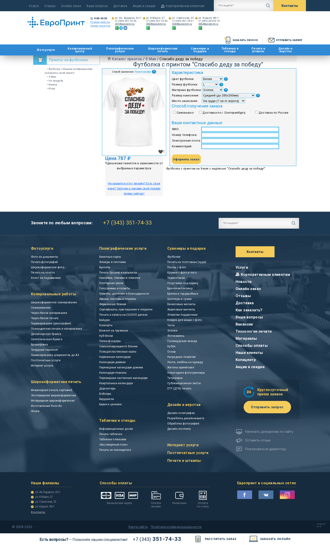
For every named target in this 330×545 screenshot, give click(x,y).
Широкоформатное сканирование (54, 302)
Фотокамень (175, 335)
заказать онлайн (270, 539)
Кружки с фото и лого (182, 272)
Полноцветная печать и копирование (56, 328)
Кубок (171, 346)
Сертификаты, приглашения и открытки (126, 309)
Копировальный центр (80, 50)
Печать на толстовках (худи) (186, 262)
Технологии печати (254, 331)
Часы (171, 325)
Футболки (173, 256)
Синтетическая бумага (46, 339)
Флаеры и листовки (112, 262)
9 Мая (51, 76)
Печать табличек (110, 434)
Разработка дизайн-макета (185, 418)
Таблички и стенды (230, 50)
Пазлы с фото (176, 267)
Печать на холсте (43, 272)
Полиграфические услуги (120, 50)
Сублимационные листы (184, 383)
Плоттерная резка (111, 283)
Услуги (34, 6)
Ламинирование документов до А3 (55, 355)
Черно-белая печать (44, 318)
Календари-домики (112, 362)
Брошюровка (39, 344)
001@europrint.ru (125, 24)
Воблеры (105, 393)
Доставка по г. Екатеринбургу (224, 112)
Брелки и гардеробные (182, 293)
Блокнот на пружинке (113, 330)
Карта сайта (138, 527)
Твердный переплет (44, 349)
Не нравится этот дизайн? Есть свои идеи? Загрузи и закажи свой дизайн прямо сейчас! (134, 188)
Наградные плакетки (181, 357)
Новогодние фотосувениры (186, 372)
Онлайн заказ (71, 6)
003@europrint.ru (182, 24)
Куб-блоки (106, 335)
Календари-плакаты (113, 372)
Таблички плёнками (112, 439)
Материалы (246, 338)
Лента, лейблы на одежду (185, 362)
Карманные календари (115, 357)
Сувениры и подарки (200, 50)
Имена (52, 84)
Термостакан (176, 277)
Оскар (171, 351)
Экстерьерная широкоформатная (53, 395)
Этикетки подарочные (182, 314)
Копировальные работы (53, 294)
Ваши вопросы (97, 6)
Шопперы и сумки (179, 299)
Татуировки (175, 378)
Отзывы (50, 6)
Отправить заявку (284, 40)
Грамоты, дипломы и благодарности (124, 293)
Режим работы (100, 22)
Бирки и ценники (110, 404)
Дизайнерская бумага (46, 334)
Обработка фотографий (183, 423)
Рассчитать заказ (214, 539)
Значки (172, 330)
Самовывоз (185, 112)
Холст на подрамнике (46, 277)
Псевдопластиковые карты (118, 351)
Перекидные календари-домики (121, 367)
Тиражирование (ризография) (51, 323)
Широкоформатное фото (47, 267)
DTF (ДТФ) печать (179, 388)
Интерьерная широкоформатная (52, 400)
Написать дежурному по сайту (269, 431)
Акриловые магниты (181, 309)
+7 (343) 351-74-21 (183, 21)
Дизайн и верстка (285, 50)
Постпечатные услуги (46, 360)
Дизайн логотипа (179, 428)
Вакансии (244, 324)
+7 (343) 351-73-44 (157, 21)
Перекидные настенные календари (123, 378)
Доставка (120, 6)
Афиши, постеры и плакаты (117, 299)
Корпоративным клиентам (265, 274)
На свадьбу (55, 80)
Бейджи (104, 320)
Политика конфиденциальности (176, 527)
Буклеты (104, 267)
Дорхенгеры (107, 388)
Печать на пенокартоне (115, 450)
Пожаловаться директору (265, 449)
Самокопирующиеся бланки (118, 346)
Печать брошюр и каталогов (118, 272)
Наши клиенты (249, 353)
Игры (51, 88)
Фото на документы (44, 256)
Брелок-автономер (179, 288)
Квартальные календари (116, 383)
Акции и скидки (144, 6)
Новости (244, 281)
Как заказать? (249, 310)
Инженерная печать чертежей (51, 390)
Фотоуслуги (46, 50)
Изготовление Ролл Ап (46, 406)
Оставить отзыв (258, 440)
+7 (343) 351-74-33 (126, 21)
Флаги (35, 411)
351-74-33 (157, 539)
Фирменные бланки (112, 304)
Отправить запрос (267, 407)
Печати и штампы (258, 50)
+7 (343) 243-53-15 (209, 21)
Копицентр (246, 360)
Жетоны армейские (180, 367)
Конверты (106, 325)
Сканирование (41, 307)
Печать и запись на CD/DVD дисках (123, 314)
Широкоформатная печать (162, 50)
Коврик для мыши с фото (184, 320)
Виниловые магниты (181, 304)
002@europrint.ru (156, 24)
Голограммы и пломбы (114, 288)
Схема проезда (100, 25)
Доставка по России (273, 112)
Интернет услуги (42, 365)
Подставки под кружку (182, 283)
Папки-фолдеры (110, 341)
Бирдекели (106, 399)
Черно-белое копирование (49, 313)
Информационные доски (116, 428)
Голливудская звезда (182, 341)
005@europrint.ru (208, 24)
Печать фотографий (44, 262)
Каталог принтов (127, 59)
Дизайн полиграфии (181, 413)
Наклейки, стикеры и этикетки (119, 277)
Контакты (289, 6)
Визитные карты (110, 256)
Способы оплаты (252, 345)
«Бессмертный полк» (113, 444)
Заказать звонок (240, 40)
